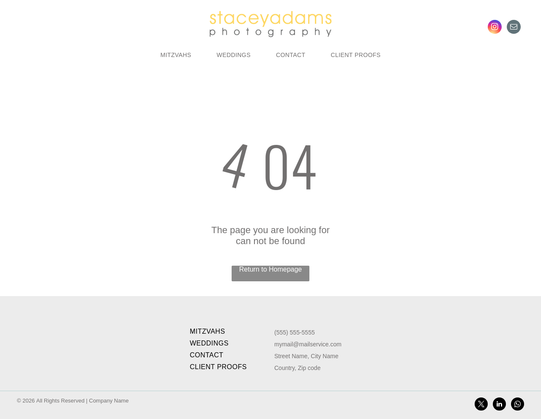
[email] (514, 28)
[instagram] (495, 28)
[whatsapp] (517, 405)
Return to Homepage (270, 269)
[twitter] (481, 405)
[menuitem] (176, 55)
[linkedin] (499, 405)
